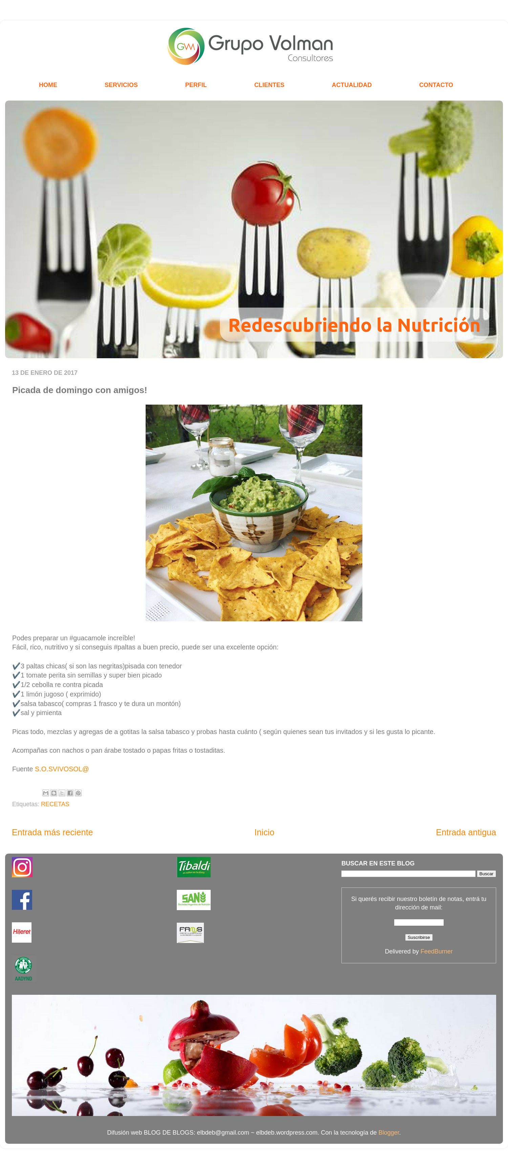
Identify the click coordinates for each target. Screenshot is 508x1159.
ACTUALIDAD (352, 85)
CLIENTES (269, 85)
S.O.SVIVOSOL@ (62, 769)
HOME (48, 85)
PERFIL (196, 85)
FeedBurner (437, 951)
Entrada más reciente (52, 832)
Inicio (264, 832)
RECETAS (55, 804)
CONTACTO (436, 85)
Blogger (389, 1132)
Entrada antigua (466, 832)
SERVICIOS (121, 85)
